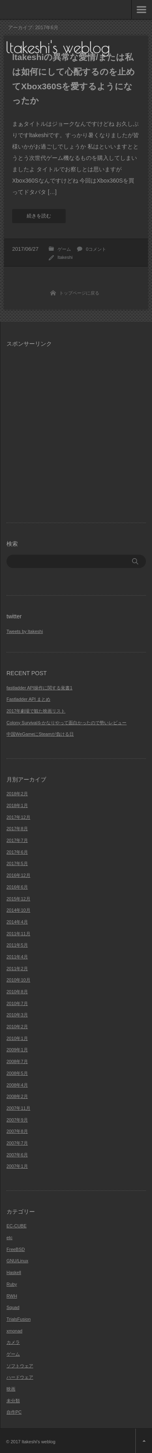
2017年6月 (17, 852)
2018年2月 (17, 793)
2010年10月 (18, 979)
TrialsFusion (18, 1319)
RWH (11, 1296)
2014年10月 (18, 910)
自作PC (13, 1412)
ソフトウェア (19, 1365)
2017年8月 (17, 828)
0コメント (96, 249)
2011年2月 (17, 968)
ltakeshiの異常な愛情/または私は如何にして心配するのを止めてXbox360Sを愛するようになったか (73, 78)
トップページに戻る (79, 293)
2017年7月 (17, 840)
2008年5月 (17, 1073)
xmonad (14, 1330)
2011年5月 (17, 945)
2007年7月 (17, 1143)
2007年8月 (17, 1131)
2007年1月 (17, 1166)
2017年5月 (17, 863)
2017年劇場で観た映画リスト (35, 710)
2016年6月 (17, 887)
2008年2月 (17, 1096)
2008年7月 (17, 1061)
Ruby (11, 1284)
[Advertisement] (76, 430)
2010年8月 (17, 991)
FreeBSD (15, 1249)
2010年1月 (17, 1038)
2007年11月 (18, 1108)
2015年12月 (18, 898)
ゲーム (64, 249)
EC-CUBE (16, 1225)
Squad (12, 1307)
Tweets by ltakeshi (24, 631)
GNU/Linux (17, 1260)
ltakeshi (65, 257)
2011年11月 (18, 933)
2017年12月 (18, 817)
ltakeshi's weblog (58, 47)
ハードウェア (19, 1377)
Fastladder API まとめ (28, 699)
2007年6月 (17, 1154)
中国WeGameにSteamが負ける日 (40, 734)
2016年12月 (18, 875)
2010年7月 (17, 1003)
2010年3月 (17, 1014)
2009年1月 (17, 1049)
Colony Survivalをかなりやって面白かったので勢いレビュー (66, 722)
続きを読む (39, 216)
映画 (10, 1388)
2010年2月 (17, 1026)
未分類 (13, 1400)
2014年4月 (17, 921)
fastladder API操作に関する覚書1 (39, 687)
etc (9, 1237)
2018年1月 (17, 805)
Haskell (13, 1272)
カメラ (13, 1342)
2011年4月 (17, 956)
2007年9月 (17, 1119)
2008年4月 (17, 1085)
